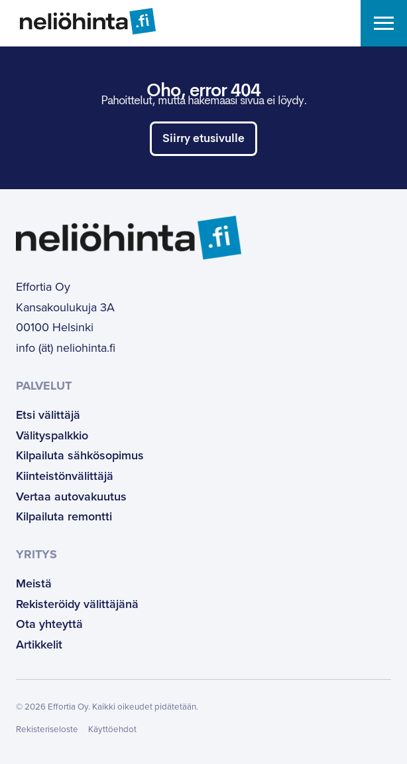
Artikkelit (39, 644)
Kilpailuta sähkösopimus (80, 455)
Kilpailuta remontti (64, 516)
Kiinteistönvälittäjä (64, 476)
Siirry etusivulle (203, 139)
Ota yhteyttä (49, 624)
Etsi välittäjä (48, 415)
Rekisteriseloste (47, 729)
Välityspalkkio (52, 435)
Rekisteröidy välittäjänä (77, 604)
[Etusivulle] (78, 21)
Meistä (34, 583)
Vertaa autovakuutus (71, 496)
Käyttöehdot (112, 729)
